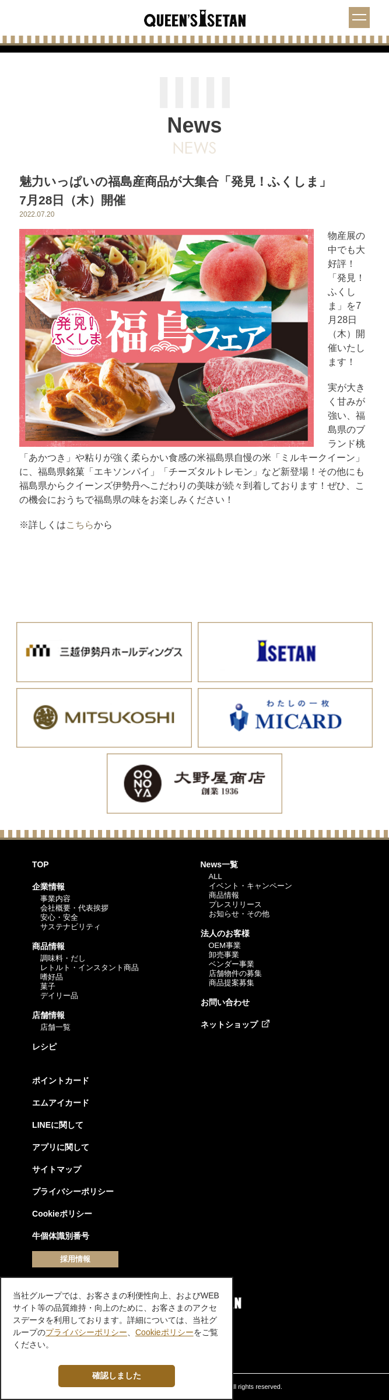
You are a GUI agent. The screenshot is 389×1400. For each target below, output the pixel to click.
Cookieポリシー (62, 1213)
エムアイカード (60, 1102)
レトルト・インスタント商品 (89, 967)
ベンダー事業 (231, 964)
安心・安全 (59, 917)
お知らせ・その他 (239, 913)
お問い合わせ (225, 1002)
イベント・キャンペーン (250, 885)
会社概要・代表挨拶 (74, 908)
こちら (80, 525)
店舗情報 (48, 1015)
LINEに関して (57, 1125)
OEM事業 (225, 945)
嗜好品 (51, 976)
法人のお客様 (225, 933)
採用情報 (75, 1259)
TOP (40, 864)
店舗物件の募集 (235, 973)
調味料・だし (63, 958)
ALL (215, 876)
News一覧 (220, 864)
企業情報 (48, 886)
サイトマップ (56, 1169)
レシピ (44, 1046)
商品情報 (48, 946)
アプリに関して (60, 1147)
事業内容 (55, 898)
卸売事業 (224, 954)
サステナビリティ (70, 926)
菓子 (47, 986)
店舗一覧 (55, 1027)
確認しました (116, 1375)
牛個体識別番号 (60, 1236)
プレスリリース (235, 904)
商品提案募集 (231, 982)
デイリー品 (59, 995)
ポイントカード (60, 1080)
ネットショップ (229, 1024)
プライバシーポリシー (73, 1191)
